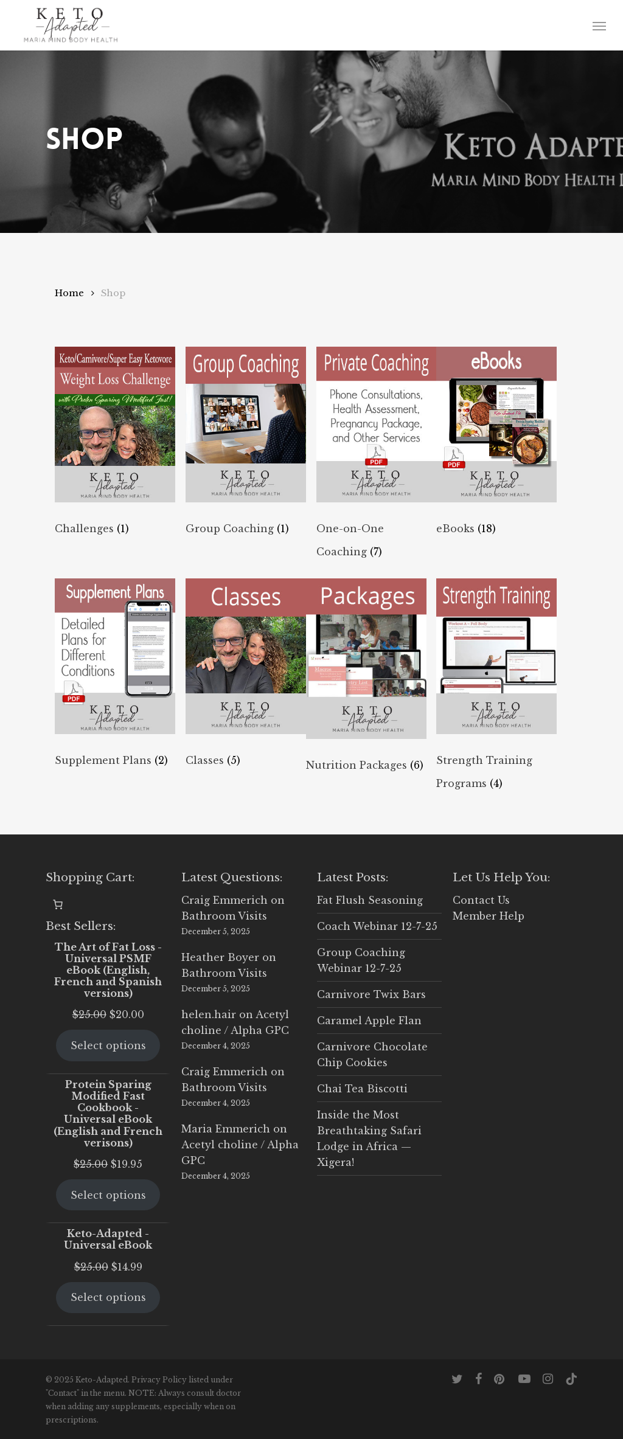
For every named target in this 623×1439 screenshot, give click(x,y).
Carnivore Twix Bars (371, 994)
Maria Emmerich (225, 1129)
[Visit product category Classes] (246, 689)
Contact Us (481, 900)
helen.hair (208, 1014)
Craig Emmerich (224, 900)
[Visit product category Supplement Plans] (115, 689)
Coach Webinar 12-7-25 (377, 926)
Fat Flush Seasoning (370, 900)
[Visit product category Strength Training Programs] (496, 689)
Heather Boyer (220, 957)
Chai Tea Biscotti (362, 1089)
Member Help (488, 916)
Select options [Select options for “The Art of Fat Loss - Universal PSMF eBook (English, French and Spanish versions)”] (108, 1045)
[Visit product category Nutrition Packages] (366, 689)
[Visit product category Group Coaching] (246, 457)
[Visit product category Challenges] (115, 457)
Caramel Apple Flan (369, 1020)
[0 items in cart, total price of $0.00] (58, 904)
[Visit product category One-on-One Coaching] (376, 457)
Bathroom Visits (224, 916)
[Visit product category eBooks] (496, 457)
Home (69, 293)
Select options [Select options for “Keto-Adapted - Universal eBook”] (108, 1297)
